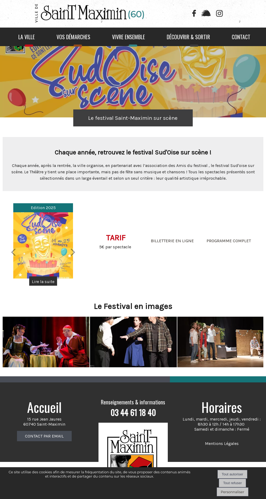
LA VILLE (26, 37)
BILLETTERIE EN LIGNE (172, 240)
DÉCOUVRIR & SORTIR (188, 37)
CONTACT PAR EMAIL (44, 436)
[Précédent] (13, 252)
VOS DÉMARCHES (73, 37)
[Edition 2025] (43, 245)
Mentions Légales (222, 443)
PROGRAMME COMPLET (229, 240)
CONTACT (241, 37)
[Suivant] (73, 252)
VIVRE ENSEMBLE (128, 37)
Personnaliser (232, 492)
